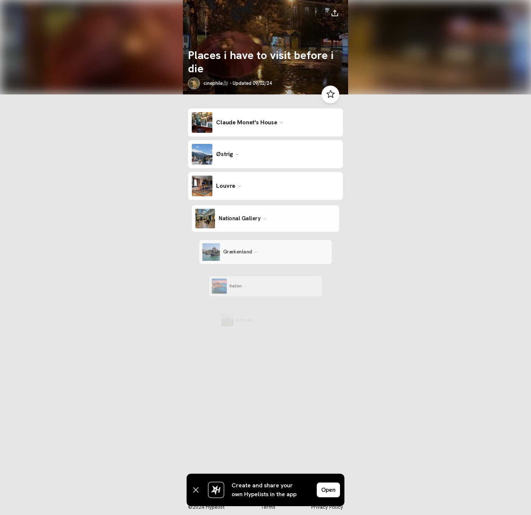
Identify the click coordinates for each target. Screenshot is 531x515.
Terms (267, 507)
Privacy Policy (327, 507)
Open (328, 490)
